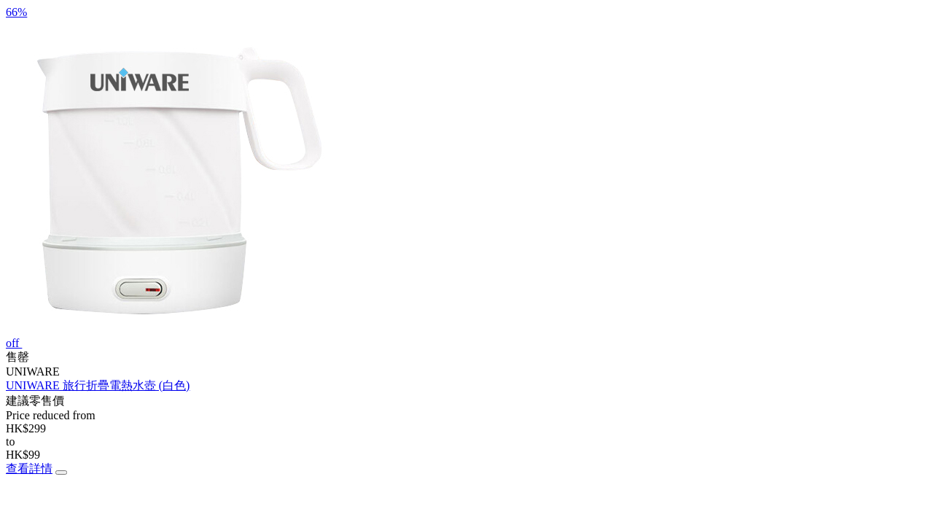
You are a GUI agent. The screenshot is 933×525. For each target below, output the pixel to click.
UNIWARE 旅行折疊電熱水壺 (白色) (98, 385)
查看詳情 (29, 468)
